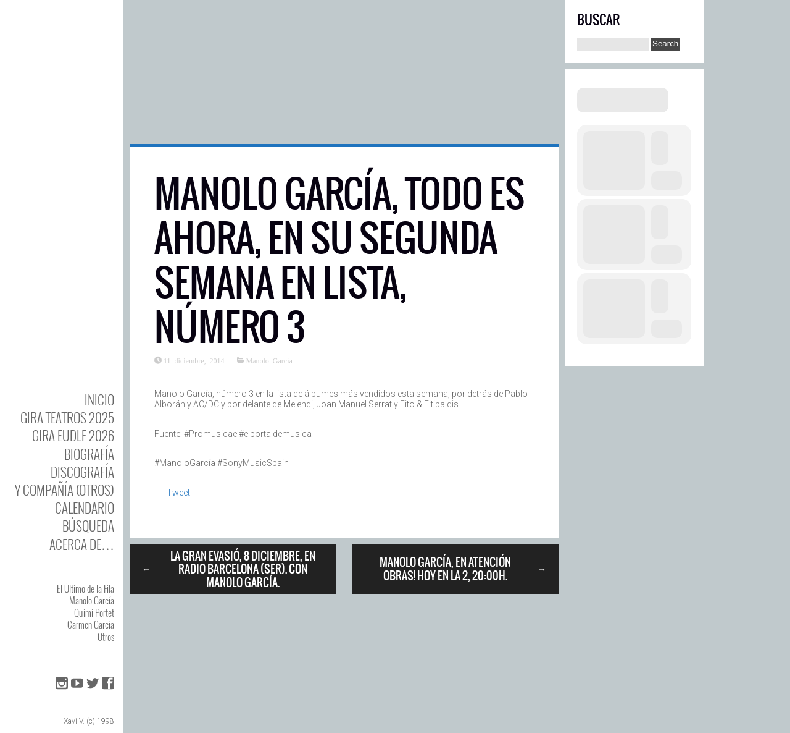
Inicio (99, 399)
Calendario (84, 507)
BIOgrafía (89, 454)
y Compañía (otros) (64, 489)
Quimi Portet (94, 612)
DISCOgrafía (82, 471)
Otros (106, 636)
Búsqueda (88, 525)
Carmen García (90, 624)
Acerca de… (81, 544)
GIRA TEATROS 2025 (67, 417)
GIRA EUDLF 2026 (73, 435)
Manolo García (91, 600)
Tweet (178, 493)
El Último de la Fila (85, 588)
